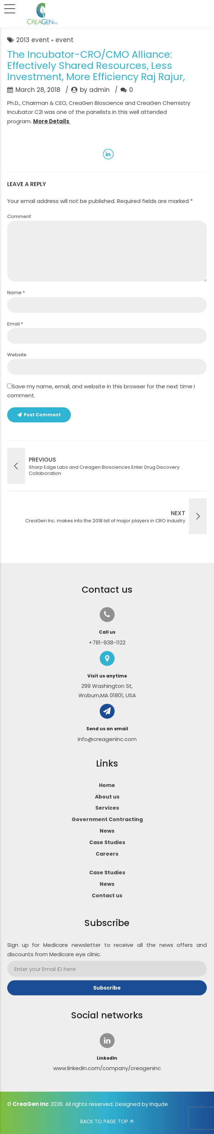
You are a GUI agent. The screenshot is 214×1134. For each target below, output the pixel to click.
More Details (51, 121)
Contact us (107, 895)
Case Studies (107, 842)
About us (107, 796)
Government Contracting (107, 819)
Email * (15, 323)
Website (17, 354)
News (107, 830)
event (64, 40)
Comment (19, 216)
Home (107, 785)
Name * (16, 292)
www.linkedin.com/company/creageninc (107, 1068)
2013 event (32, 40)
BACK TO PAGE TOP (104, 1121)
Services (107, 807)
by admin (95, 89)
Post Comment (42, 415)
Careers (107, 853)
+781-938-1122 (107, 642)
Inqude (159, 1104)
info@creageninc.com (107, 739)
